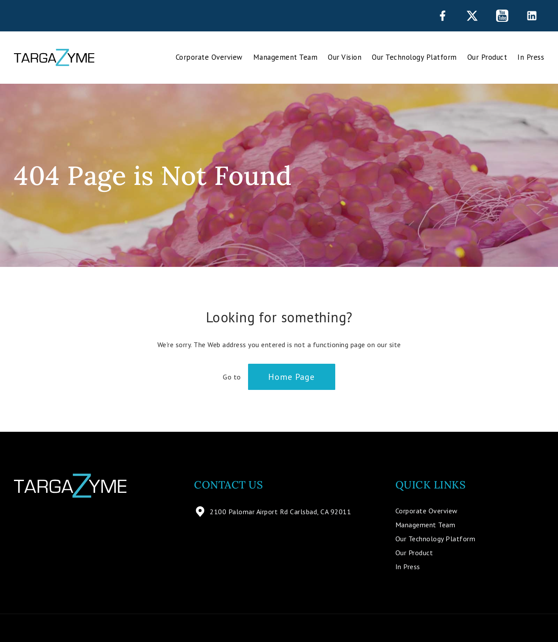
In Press (530, 57)
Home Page (291, 376)
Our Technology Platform (414, 57)
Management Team (285, 57)
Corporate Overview (209, 57)
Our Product (487, 57)
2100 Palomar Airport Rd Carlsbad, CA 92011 (272, 511)
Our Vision (344, 57)
